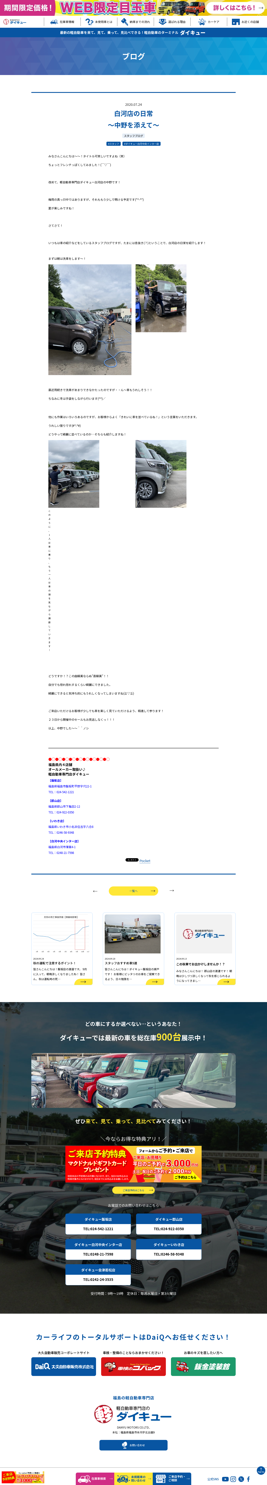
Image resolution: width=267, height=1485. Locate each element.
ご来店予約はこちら (133, 1200)
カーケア (208, 22)
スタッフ (114, 143)
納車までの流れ (135, 22)
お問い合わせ (137, 1459)
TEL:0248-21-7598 (98, 1264)
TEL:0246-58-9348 (169, 1264)
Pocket (144, 860)
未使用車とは (98, 22)
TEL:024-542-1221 (98, 1239)
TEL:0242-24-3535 (98, 1290)
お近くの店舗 (245, 22)
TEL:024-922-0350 (169, 1239)
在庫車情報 (62, 22)
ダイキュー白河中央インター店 (142, 143)
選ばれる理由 (172, 22)
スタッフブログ (133, 136)
